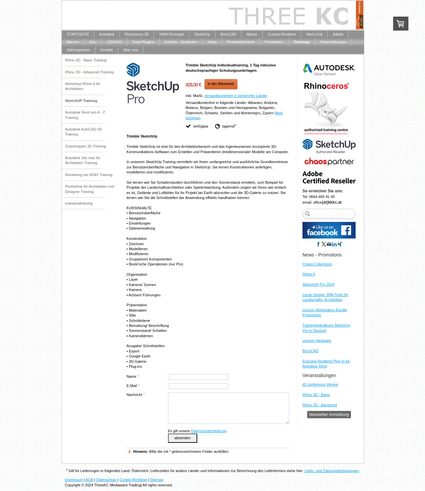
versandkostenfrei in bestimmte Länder (235, 96)
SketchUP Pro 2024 (318, 284)
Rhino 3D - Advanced (319, 405)
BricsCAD (310, 351)
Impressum (74, 480)
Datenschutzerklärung (208, 431)
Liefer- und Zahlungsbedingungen (331, 471)
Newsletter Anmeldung (329, 414)
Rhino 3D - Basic (316, 395)
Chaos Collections (317, 264)
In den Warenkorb (221, 84)
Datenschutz (106, 480)
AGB (89, 480)
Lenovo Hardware (316, 341)
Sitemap (156, 480)
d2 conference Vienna (320, 384)
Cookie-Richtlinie (133, 480)
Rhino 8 (308, 274)
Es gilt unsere (197, 431)
